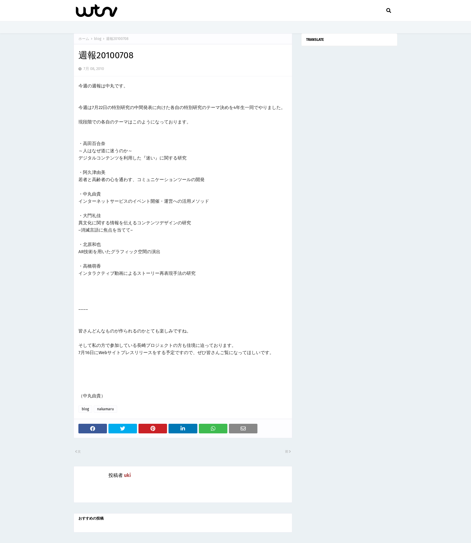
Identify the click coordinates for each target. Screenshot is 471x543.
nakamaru (105, 409)
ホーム (83, 39)
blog (97, 39)
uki (127, 475)
